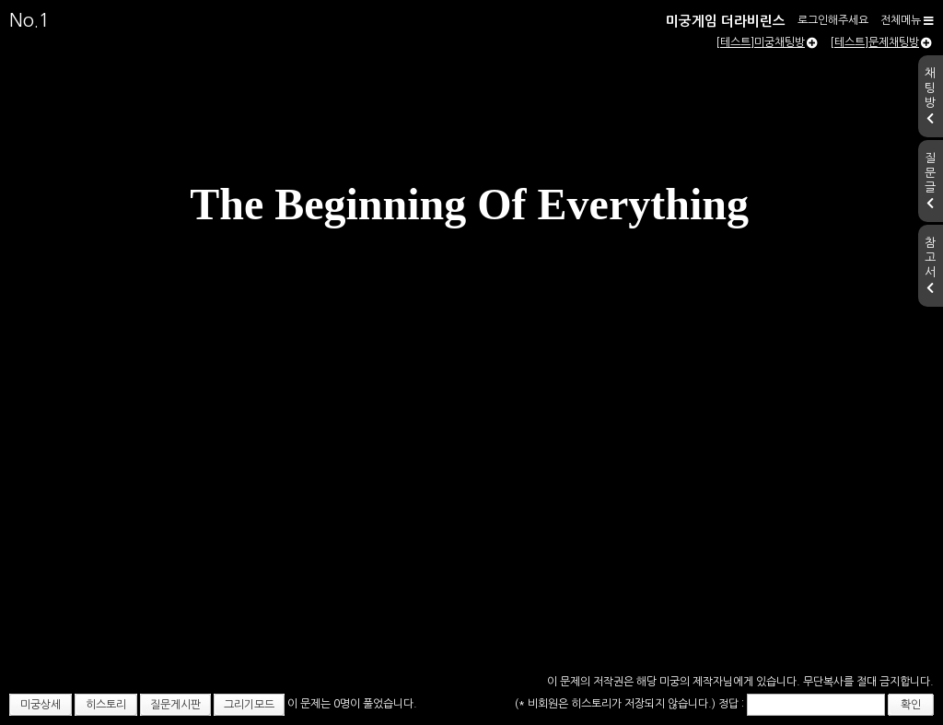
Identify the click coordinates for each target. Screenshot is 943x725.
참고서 (930, 265)
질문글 (930, 180)
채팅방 (930, 95)
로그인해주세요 (832, 20)
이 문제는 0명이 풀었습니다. (352, 703)
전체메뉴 (907, 20)
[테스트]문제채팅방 (881, 42)
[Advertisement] (471, 532)
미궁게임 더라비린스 (726, 21)
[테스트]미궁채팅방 (767, 42)
